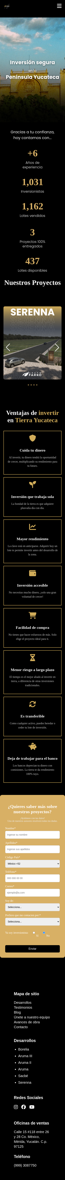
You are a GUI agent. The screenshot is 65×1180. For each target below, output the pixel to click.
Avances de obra (27, 1022)
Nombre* (10, 828)
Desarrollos (22, 1002)
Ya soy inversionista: (16, 932)
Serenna (24, 1082)
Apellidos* (11, 842)
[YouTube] (31, 1107)
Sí (35, 933)
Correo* (9, 886)
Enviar (32, 948)
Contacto (21, 1027)
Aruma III (25, 1056)
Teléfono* (10, 871)
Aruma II (24, 1062)
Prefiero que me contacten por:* (23, 915)
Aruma (23, 1069)
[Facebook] (23, 1107)
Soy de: (9, 900)
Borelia (23, 1049)
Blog (17, 1012)
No (46, 933)
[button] (28, 385)
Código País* (12, 857)
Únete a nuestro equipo (32, 1017)
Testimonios (23, 1007)
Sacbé (23, 1076)
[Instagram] (16, 1107)
